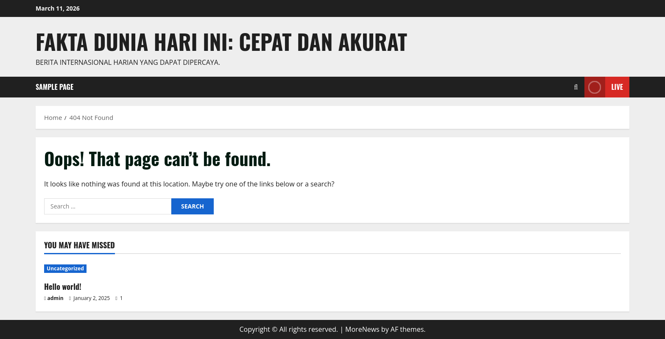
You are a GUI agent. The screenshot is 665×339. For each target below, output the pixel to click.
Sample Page (54, 87)
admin (56, 298)
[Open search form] (576, 87)
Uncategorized (65, 268)
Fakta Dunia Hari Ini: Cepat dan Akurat (221, 41)
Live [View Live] (603, 87)
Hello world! (62, 286)
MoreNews (362, 329)
